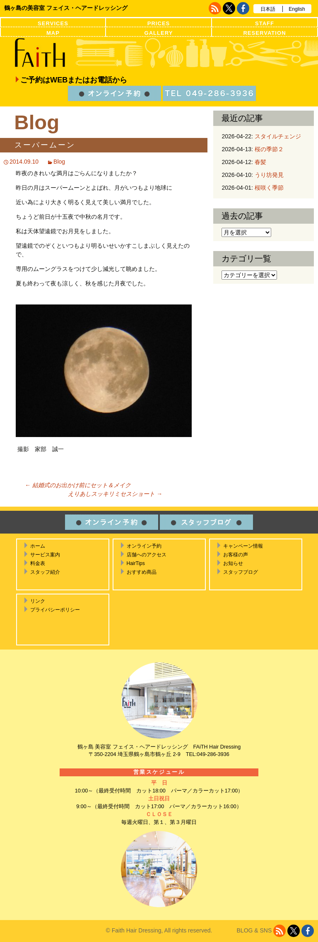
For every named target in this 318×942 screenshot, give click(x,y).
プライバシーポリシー (55, 610)
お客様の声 (235, 555)
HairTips (136, 563)
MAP (53, 33)
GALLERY (159, 33)
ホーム (37, 546)
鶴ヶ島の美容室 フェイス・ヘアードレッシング (66, 8)
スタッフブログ (240, 572)
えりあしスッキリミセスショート (115, 493)
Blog (59, 161)
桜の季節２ (269, 149)
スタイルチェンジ (278, 136)
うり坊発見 (269, 174)
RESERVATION (264, 33)
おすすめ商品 (142, 572)
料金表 (37, 563)
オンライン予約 (144, 546)
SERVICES (53, 23)
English (297, 9)
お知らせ (233, 563)
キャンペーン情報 (243, 546)
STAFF (264, 23)
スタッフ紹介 (45, 572)
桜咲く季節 (269, 187)
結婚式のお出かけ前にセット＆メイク (78, 485)
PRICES (158, 23)
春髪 (260, 162)
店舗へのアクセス (146, 555)
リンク (37, 601)
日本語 (267, 9)
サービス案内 (45, 555)
